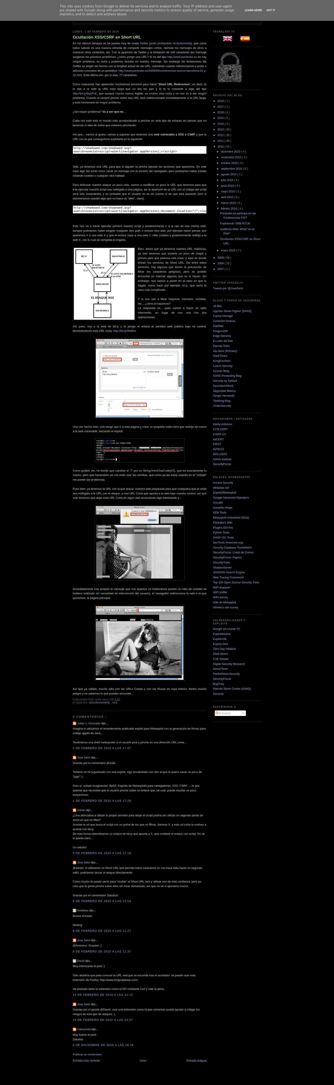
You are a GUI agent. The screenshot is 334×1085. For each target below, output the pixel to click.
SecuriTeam (220, 668)
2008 (221, 263)
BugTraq (218, 683)
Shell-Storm (220, 653)
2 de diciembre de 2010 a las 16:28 (103, 1047)
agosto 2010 (229, 174)
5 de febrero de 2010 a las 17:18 (102, 855)
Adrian (81, 812)
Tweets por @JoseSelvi (228, 288)
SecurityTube (221, 562)
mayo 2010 (228, 191)
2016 (221, 112)
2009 (221, 257)
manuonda (84, 1032)
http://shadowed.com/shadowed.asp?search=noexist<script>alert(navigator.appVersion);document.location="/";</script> (154, 211)
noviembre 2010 (231, 157)
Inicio (143, 1063)
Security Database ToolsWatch (232, 547)
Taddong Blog (222, 400)
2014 (221, 123)
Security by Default (225, 380)
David (81, 963)
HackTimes (220, 355)
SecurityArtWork (223, 385)
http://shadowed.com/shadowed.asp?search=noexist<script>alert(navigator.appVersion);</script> (154, 150)
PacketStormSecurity (226, 673)
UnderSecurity (222, 405)
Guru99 (217, 502)
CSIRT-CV (219, 434)
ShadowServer (222, 567)
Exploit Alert (220, 644)
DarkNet (218, 326)
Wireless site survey (225, 607)
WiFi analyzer (221, 587)
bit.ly (185, 288)
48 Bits (217, 306)
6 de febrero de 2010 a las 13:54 (102, 903)
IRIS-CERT (220, 454)
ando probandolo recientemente (170, 43)
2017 (221, 106)
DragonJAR (220, 331)
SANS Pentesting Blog (227, 375)
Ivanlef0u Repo (222, 507)
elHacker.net (221, 487)
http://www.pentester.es (182, 57)
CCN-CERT (220, 429)
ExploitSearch (222, 634)
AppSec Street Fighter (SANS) (232, 311)
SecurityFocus (222, 464)
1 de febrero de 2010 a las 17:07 (102, 750)
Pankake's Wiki (222, 522)
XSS (114, 705)
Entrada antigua (196, 1063)
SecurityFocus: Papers (227, 557)
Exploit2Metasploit (224, 492)
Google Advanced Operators (231, 497)
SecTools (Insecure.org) (228, 542)
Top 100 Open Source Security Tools (236, 582)
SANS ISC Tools (223, 537)
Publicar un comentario (87, 1057)
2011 (221, 140)
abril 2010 (227, 197)
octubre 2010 (229, 163)
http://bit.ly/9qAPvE (85, 93)
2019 (221, 101)
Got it (270, 10)
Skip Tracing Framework (228, 577)
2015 (221, 118)
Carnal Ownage (223, 316)
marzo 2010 (229, 202)
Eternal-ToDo (221, 346)
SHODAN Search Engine (229, 572)
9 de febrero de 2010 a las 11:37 (102, 954)
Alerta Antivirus (222, 424)
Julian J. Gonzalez (89, 726)
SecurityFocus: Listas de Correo (233, 552)
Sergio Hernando (224, 395)
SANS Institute (222, 459)
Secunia (218, 693)
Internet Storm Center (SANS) (232, 688)
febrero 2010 (229, 208)
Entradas (223, 713)
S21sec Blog (221, 371)
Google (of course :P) (226, 628)
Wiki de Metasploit (224, 602)
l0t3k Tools (219, 512)
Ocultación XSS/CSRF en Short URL (107, 37)
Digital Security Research (229, 664)
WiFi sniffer (220, 592)
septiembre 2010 (232, 168)
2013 (221, 129)
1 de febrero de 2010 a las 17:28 (102, 803)
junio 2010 (228, 185)
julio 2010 (227, 180)
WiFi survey (220, 597)
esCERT (218, 439)
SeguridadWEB (99, 705)
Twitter (144, 43)
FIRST (217, 444)
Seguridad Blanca (224, 390)
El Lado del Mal (223, 341)
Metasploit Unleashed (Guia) (231, 517)
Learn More (253, 10)
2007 (221, 269)
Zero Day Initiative (224, 648)
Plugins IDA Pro (223, 527)
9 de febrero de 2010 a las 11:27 (102, 933)
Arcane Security (223, 482)
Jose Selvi (84, 760)
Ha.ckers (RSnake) (225, 351)
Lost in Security (223, 366)
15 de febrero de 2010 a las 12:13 (103, 997)
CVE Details (220, 659)
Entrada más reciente (86, 1063)
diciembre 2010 (231, 151)
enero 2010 (228, 250)
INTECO (218, 449)
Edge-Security (222, 335)
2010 (221, 146)
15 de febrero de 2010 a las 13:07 (103, 1022)
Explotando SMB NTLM (235, 223)
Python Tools (221, 532)
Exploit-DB (219, 639)
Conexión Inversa (224, 321)
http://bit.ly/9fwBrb (124, 333)
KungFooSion (221, 360)
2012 (221, 135)
